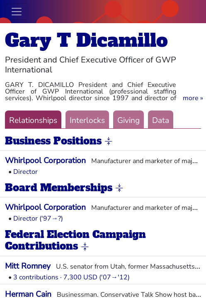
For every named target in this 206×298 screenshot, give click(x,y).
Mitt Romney (28, 266)
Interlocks (87, 120)
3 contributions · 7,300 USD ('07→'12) (71, 277)
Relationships (33, 120)
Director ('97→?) (38, 218)
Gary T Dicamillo (86, 40)
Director (25, 171)
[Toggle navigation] (16, 11)
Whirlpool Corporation (45, 160)
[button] (193, 98)
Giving (128, 120)
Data (160, 120)
